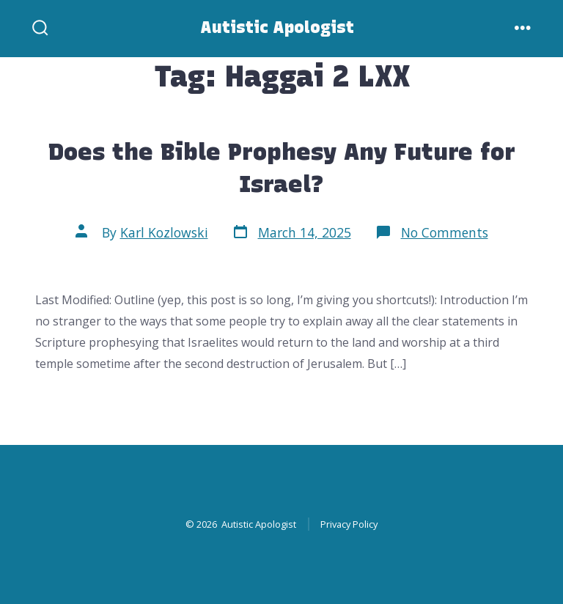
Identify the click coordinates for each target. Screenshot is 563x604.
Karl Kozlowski (164, 232)
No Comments (444, 232)
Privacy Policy (349, 524)
